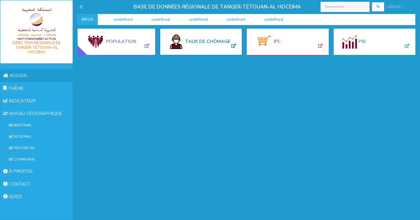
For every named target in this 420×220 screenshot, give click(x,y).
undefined (116, 19)
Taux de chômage (207, 41)
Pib (362, 41)
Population (121, 41)
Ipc (277, 41)
